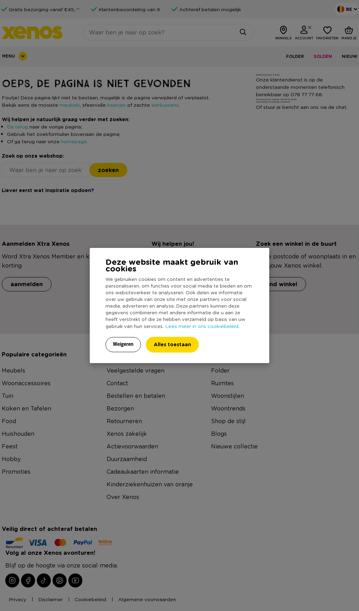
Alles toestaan (172, 344)
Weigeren (123, 344)
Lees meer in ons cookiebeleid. (202, 326)
